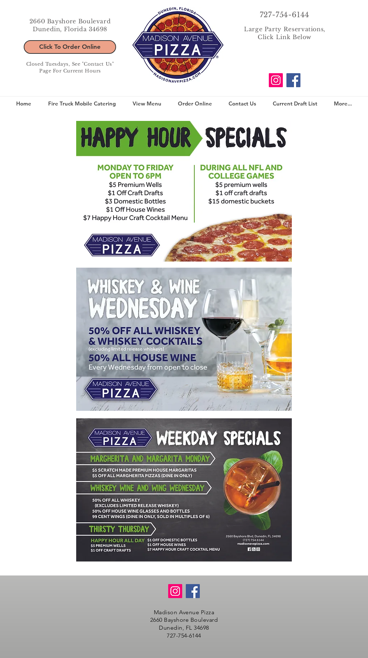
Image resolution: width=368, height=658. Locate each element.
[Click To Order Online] (70, 47)
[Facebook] (293, 80)
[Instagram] (276, 80)
